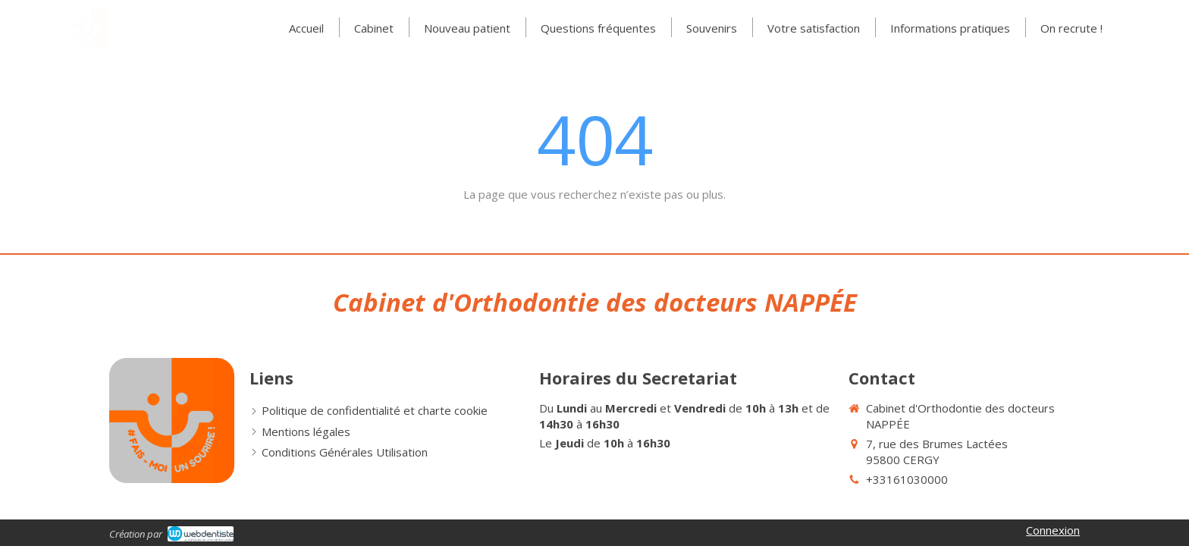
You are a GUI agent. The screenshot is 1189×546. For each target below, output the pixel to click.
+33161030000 (907, 479)
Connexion (1053, 530)
